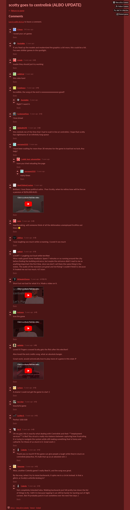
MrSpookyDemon (23, 279)
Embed (38, 508)
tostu (19, 221)
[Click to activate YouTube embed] (28, 204)
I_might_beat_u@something (30, 159)
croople (19, 60)
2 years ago (30, 43)
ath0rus (20, 238)
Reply (15, 37)
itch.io (13, 508)
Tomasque (20, 466)
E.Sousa (20, 29)
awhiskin (20, 345)
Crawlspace (21, 88)
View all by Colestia (22, 508)
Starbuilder (21, 43)
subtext (20, 252)
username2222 (22, 144)
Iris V (19, 429)
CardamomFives (23, 114)
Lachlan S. (20, 416)
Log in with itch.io (16, 21)
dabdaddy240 (22, 128)
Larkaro (20, 388)
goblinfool (20, 74)
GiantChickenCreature (25, 185)
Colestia (24, 450)
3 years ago (29, 74)
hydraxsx (20, 312)
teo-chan (20, 402)
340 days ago (28, 29)
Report (32, 508)
